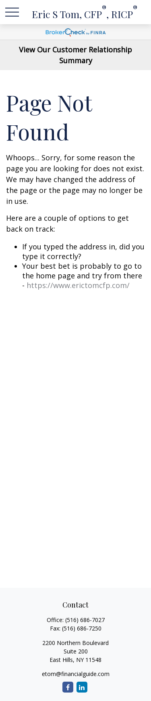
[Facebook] (67, 687)
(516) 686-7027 (85, 620)
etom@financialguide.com (76, 674)
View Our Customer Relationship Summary (75, 55)
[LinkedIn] (82, 687)
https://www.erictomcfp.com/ (78, 285)
